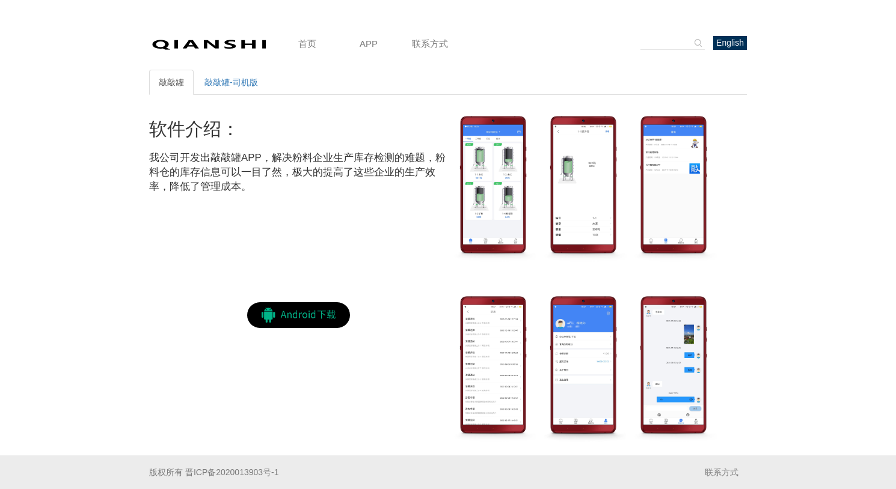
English (730, 42)
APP (369, 43)
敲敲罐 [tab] (171, 82)
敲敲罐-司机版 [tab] (231, 82)
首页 (307, 43)
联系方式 (430, 43)
